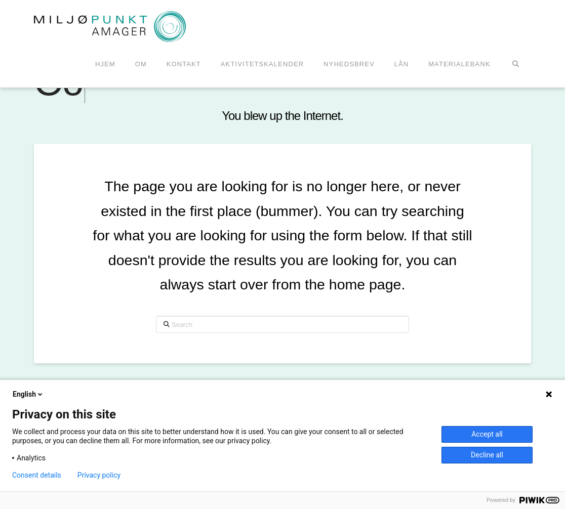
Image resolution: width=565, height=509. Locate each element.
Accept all (487, 434)
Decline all (487, 455)
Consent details (36, 475)
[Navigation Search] (515, 65)
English (28, 394)
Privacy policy (98, 475)
